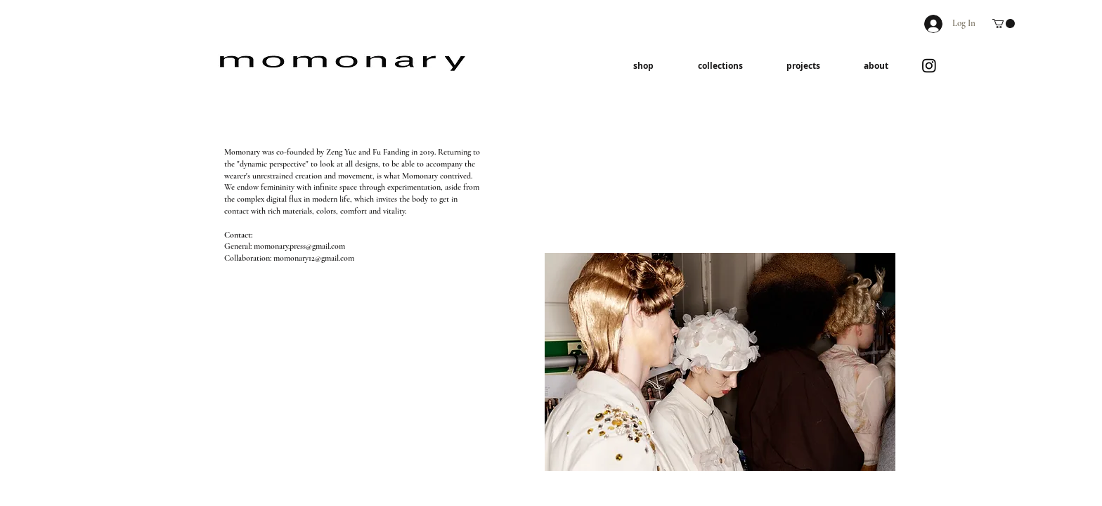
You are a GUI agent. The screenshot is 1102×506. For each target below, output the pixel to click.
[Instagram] (929, 65)
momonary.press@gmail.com (299, 246)
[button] (1003, 23)
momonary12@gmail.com (313, 258)
